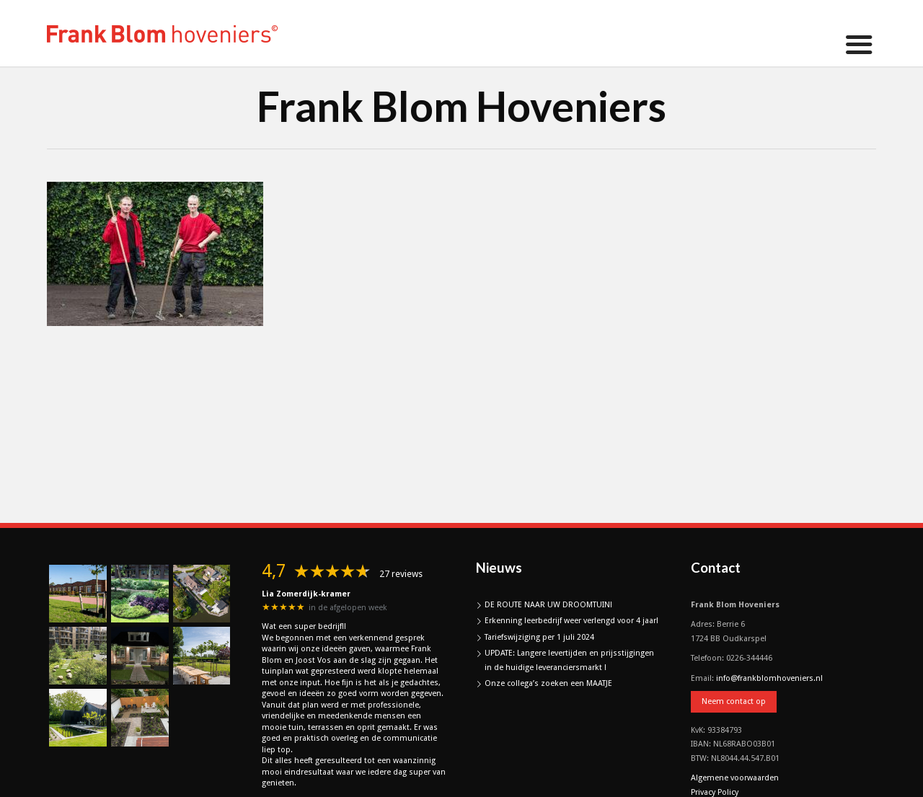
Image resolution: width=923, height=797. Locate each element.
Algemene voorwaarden (735, 778)
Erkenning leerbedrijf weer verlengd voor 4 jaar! (571, 620)
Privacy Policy (714, 792)
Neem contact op (734, 701)
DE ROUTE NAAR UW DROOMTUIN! (548, 604)
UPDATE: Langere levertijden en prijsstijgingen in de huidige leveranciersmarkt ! (569, 660)
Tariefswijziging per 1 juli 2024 (539, 637)
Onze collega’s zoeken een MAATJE (548, 683)
